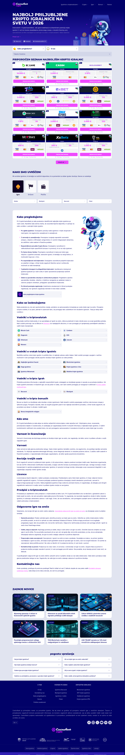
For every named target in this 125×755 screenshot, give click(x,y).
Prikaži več (62, 162)
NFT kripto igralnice (83, 693)
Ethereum (46, 323)
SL (15, 722)
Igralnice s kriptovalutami (69, 4)
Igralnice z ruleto (60, 696)
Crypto (84, 4)
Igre (92, 4)
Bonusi (100, 4)
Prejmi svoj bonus (29, 81)
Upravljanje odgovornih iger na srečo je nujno (70, 511)
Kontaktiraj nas (40, 693)
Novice (109, 4)
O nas (39, 690)
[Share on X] (17, 41)
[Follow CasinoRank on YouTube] (101, 722)
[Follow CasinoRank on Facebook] (89, 722)
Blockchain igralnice (83, 690)
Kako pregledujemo (39, 696)
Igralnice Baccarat (61, 690)
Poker (61, 699)
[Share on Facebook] (27, 41)
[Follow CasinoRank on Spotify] (106, 722)
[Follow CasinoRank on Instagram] (93, 722)
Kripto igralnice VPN (83, 699)
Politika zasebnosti (40, 702)
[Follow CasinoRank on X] (97, 722)
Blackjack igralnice (61, 693)
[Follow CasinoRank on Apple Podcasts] (110, 722)
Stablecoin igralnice (83, 696)
